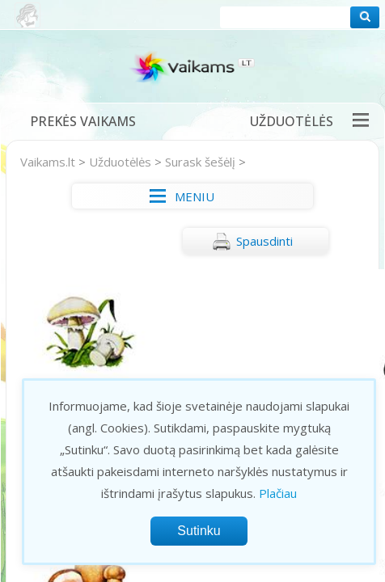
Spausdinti (252, 241)
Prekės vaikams (83, 121)
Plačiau (278, 493)
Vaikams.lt (47, 162)
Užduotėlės (291, 121)
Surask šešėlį (200, 162)
